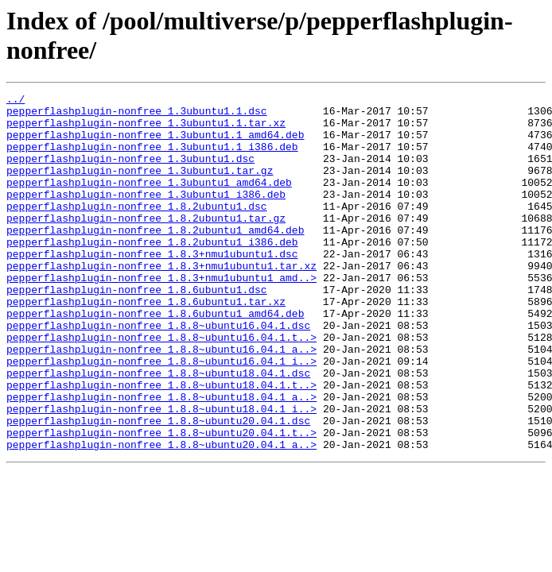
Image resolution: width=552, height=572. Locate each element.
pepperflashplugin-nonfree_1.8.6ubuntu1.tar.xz (146, 344)
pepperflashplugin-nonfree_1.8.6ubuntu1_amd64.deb (155, 358)
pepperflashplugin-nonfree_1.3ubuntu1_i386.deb (146, 215)
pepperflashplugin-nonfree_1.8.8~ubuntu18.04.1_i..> (161, 473)
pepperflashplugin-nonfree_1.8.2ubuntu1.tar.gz (146, 244)
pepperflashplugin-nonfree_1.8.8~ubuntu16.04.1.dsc (158, 372)
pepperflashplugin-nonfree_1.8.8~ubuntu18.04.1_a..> (161, 458)
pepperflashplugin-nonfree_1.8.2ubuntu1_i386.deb (152, 272)
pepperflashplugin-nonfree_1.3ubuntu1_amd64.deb (149, 201)
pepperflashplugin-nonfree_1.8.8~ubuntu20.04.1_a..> (161, 515)
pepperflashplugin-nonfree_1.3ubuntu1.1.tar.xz (146, 129)
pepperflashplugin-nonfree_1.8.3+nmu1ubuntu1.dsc (152, 287)
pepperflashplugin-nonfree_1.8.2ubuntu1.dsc (136, 229)
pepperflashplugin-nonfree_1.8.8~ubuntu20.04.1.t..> (161, 501)
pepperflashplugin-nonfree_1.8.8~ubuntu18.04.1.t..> (161, 444)
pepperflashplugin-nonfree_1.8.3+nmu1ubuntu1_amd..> (161, 315)
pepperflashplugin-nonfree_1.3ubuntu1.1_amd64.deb (155, 144)
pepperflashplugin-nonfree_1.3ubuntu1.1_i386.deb (152, 158)
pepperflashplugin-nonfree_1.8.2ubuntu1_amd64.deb (155, 258)
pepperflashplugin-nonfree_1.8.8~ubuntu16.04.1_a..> (161, 401)
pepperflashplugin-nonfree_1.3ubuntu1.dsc (130, 172)
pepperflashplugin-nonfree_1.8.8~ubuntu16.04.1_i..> (161, 415)
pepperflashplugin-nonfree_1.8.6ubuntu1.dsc (136, 330)
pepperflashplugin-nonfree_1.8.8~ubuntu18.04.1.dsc (158, 430)
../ (15, 101)
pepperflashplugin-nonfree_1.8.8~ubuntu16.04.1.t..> (161, 387)
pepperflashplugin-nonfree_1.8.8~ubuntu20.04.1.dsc (158, 487)
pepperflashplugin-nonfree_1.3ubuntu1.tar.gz (139, 187)
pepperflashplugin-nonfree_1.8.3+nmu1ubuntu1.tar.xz (161, 301)
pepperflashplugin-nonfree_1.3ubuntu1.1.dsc (136, 115)
